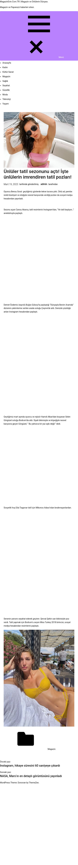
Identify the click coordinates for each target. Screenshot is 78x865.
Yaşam (5, 104)
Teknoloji (6, 99)
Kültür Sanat (8, 72)
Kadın (5, 67)
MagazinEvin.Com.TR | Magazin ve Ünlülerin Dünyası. (24, 1)
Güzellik (6, 90)
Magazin (6, 76)
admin (44, 184)
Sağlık (5, 81)
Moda (5, 94)
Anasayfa (6, 63)
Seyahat (6, 85)
